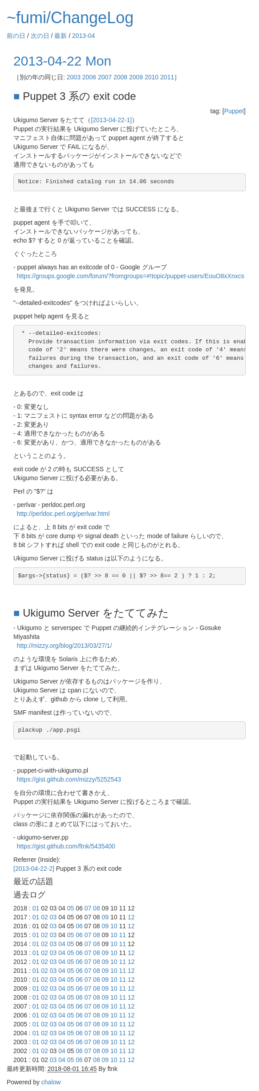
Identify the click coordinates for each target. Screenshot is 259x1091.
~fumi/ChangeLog (70, 17)
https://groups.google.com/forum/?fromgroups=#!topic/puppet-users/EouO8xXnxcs (130, 276)
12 (131, 917)
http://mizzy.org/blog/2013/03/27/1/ (64, 645)
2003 (74, 77)
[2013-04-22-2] (33, 868)
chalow (51, 1082)
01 (36, 908)
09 (105, 917)
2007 (105, 77)
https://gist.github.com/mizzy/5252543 (69, 779)
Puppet (234, 111)
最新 (60, 35)
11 (122, 935)
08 (96, 908)
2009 (136, 77)
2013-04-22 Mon (62, 61)
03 (53, 917)
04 (61, 943)
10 (113, 926)
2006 (89, 77)
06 (79, 926)
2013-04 (83, 35)
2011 (167, 77)
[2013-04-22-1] (111, 120)
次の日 (40, 35)
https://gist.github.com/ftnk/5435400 (66, 846)
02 (44, 917)
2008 (120, 77)
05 (70, 908)
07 (88, 908)
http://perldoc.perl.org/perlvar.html (63, 513)
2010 (151, 77)
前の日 (16, 35)
